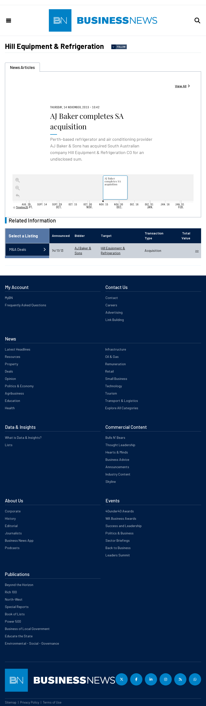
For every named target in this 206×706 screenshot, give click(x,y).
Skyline (110, 481)
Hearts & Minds (116, 452)
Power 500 (13, 621)
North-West (14, 599)
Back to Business (118, 548)
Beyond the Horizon (19, 585)
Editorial (11, 526)
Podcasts (12, 548)
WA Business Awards (120, 518)
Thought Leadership (120, 445)
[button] (197, 20)
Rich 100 (11, 592)
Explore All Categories (121, 408)
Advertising (114, 312)
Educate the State (19, 636)
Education (12, 400)
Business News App (19, 540)
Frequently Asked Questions (25, 305)
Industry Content (117, 474)
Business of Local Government (27, 629)
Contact (111, 298)
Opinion (10, 378)
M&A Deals (17, 249)
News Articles (22, 67)
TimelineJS (20, 207)
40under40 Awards (119, 511)
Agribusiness (14, 393)
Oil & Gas (112, 356)
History (10, 518)
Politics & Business (119, 533)
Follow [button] (121, 46)
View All (180, 86)
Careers (111, 305)
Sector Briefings (117, 540)
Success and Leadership (123, 526)
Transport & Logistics (121, 400)
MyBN (9, 298)
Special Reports (17, 607)
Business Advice (117, 459)
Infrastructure (115, 349)
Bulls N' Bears (115, 437)
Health (10, 408)
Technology (113, 386)
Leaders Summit (117, 555)
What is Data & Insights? (23, 437)
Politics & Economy (19, 386)
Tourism (111, 393)
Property (11, 364)
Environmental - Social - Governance (32, 643)
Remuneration (115, 364)
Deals (9, 371)
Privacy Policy (29, 702)
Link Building (114, 320)
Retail (109, 371)
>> (197, 250)
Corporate (13, 511)
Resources (12, 356)
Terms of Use (52, 702)
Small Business (116, 378)
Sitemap (10, 702)
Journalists (13, 533)
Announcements (117, 467)
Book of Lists (15, 614)
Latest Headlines (17, 349)
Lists (8, 445)
